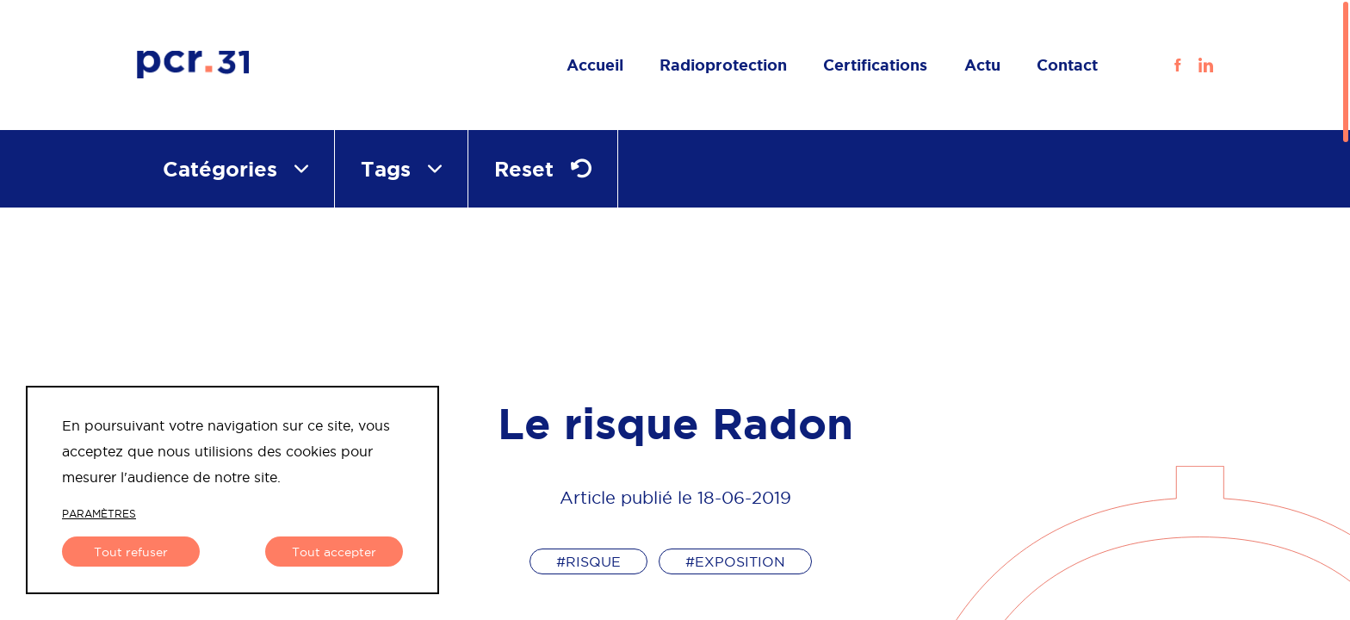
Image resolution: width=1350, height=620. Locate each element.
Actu (982, 64)
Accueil (595, 64)
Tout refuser (131, 552)
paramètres (99, 513)
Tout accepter (334, 552)
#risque (588, 561)
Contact (1067, 64)
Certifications (875, 64)
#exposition (735, 561)
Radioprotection (723, 64)
